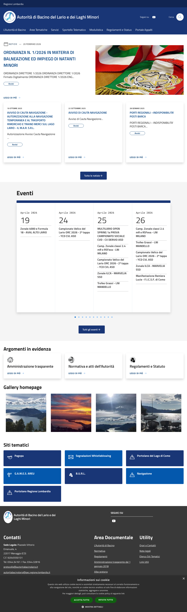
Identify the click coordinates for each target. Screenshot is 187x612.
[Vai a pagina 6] (93, 317)
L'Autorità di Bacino (104, 545)
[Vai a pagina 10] (108, 317)
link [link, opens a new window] (123, 593)
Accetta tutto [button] (81, 600)
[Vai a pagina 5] (90, 317)
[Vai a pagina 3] (82, 317)
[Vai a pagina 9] (104, 317)
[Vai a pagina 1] (75, 317)
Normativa (99, 551)
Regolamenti (100, 556)
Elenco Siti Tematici (150, 556)
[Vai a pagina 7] (97, 317)
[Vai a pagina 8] (101, 317)
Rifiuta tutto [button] (105, 600)
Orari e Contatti (148, 545)
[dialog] (93, 593)
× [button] (183, 579)
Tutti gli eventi (92, 329)
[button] (93, 606)
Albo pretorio (101, 572)
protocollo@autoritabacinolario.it (21, 567)
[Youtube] (153, 17)
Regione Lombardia (13, 4)
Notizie (13, 44)
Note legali (145, 551)
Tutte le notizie (93, 175)
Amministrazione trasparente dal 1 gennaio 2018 (112, 564)
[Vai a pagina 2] (78, 317)
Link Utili (144, 562)
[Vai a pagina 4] (86, 317)
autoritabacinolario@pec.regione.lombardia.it (24, 572)
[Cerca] (180, 17)
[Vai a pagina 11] (112, 317)
